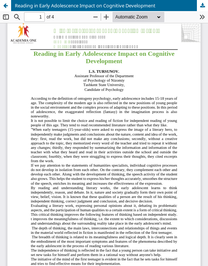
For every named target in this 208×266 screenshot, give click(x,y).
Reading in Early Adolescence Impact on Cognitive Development (85, 5)
